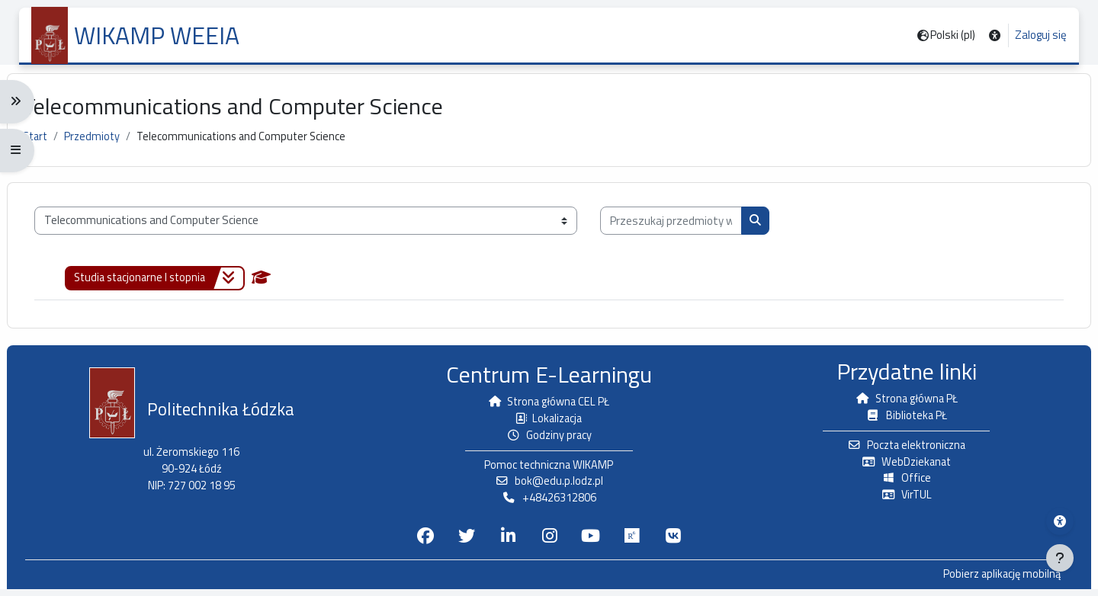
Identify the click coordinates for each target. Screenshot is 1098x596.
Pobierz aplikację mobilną (987, 581)
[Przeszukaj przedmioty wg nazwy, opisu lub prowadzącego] (683, 229)
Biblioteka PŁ (898, 419)
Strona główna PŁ (898, 403)
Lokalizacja (549, 422)
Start (49, 143)
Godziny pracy (549, 440)
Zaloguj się (1041, 35)
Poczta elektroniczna (898, 450)
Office (898, 484)
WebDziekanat (898, 467)
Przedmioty (107, 143)
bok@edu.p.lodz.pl (549, 487)
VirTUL (898, 501)
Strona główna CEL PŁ (549, 406)
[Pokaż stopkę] (1060, 558)
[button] (994, 35)
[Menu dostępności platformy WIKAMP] (1060, 521)
